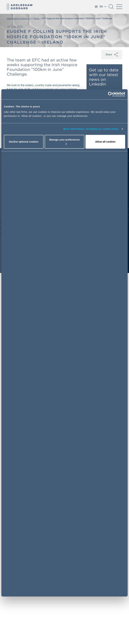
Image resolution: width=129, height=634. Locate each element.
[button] (111, 8)
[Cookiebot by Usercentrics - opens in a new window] (110, 94)
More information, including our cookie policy (91, 128)
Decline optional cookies (23, 141)
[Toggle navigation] (119, 6)
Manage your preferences (64, 141)
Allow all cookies (105, 141)
